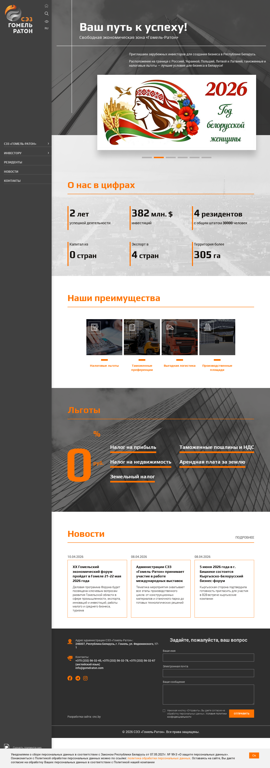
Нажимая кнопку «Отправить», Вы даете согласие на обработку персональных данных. (197, 713)
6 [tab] (206, 157)
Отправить (241, 713)
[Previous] (105, 112)
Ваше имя (169, 651)
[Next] (247, 112)
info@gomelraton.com (89, 668)
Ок (254, 755)
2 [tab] (159, 157)
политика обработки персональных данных (159, 758)
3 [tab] (171, 157)
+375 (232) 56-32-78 (115, 660)
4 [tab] (183, 157)
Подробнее (244, 537)
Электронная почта (175, 666)
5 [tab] (195, 157)
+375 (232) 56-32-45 (88, 660)
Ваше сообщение (174, 682)
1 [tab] (147, 157)
